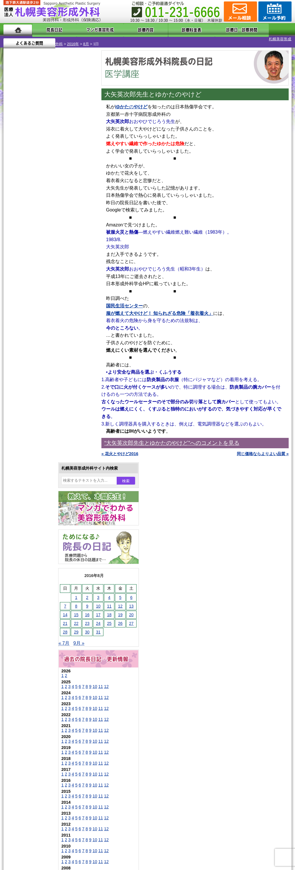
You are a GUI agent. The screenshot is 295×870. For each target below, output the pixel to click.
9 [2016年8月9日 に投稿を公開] (35, 189)
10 (43, 269)
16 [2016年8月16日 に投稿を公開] (35, 198)
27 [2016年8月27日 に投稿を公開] (79, 206)
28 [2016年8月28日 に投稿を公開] (13, 215)
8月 (57, 39)
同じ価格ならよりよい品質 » (263, 449)
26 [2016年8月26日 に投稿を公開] (68, 206)
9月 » (27, 226)
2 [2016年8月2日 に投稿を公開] (35, 180)
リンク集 (23, 777)
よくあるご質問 (266, 29)
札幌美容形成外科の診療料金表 (43, 746)
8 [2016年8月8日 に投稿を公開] (24, 189)
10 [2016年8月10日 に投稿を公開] (46, 189)
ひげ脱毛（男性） (39, 610)
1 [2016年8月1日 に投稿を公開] (24, 180)
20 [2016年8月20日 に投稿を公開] (79, 198)
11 (48, 269)
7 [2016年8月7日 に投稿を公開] (13, 189)
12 (54, 269)
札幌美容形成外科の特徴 (37, 715)
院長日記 (49, 29)
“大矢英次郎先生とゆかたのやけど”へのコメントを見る (171, 438)
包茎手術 (31, 642)
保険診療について (31, 756)
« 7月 (12, 226)
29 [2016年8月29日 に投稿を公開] (24, 215)
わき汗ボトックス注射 (43, 569)
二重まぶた (33, 538)
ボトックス (33, 673)
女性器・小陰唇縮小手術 (45, 527)
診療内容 (124, 29)
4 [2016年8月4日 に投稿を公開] (57, 180)
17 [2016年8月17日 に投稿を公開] (46, 198)
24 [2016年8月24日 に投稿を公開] (46, 206)
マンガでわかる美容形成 (87, 29)
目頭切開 (31, 662)
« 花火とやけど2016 (119, 449)
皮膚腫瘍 (31, 652)
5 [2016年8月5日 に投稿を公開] (68, 180)
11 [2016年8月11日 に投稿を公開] (57, 189)
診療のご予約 (274, 11)
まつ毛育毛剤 (35, 631)
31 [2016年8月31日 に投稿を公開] (46, 215)
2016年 (44, 39)
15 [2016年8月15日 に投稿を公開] (24, 198)
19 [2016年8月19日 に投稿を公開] (68, 198)
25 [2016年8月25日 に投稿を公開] (57, 206)
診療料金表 (162, 29)
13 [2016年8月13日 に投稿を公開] (79, 189)
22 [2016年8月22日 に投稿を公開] (24, 206)
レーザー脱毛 (35, 590)
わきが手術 (43, 559)
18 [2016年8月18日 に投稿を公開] (57, 198)
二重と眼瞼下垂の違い (35, 548)
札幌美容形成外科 (18, 39)
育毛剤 (29, 621)
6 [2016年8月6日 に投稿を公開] (79, 180)
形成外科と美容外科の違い (39, 725)
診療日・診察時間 (210, 29)
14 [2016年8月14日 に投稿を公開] (13, 198)
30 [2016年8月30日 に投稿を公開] (35, 215)
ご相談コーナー (239, 11)
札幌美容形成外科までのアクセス (45, 735)
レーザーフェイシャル (43, 600)
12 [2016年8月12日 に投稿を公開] (68, 189)
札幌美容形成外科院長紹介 (39, 767)
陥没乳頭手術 (35, 517)
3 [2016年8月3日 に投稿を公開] (46, 180)
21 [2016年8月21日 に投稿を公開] (13, 206)
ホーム (17, 29)
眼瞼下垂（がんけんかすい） (49, 507)
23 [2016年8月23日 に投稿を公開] (35, 206)
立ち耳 (29, 579)
